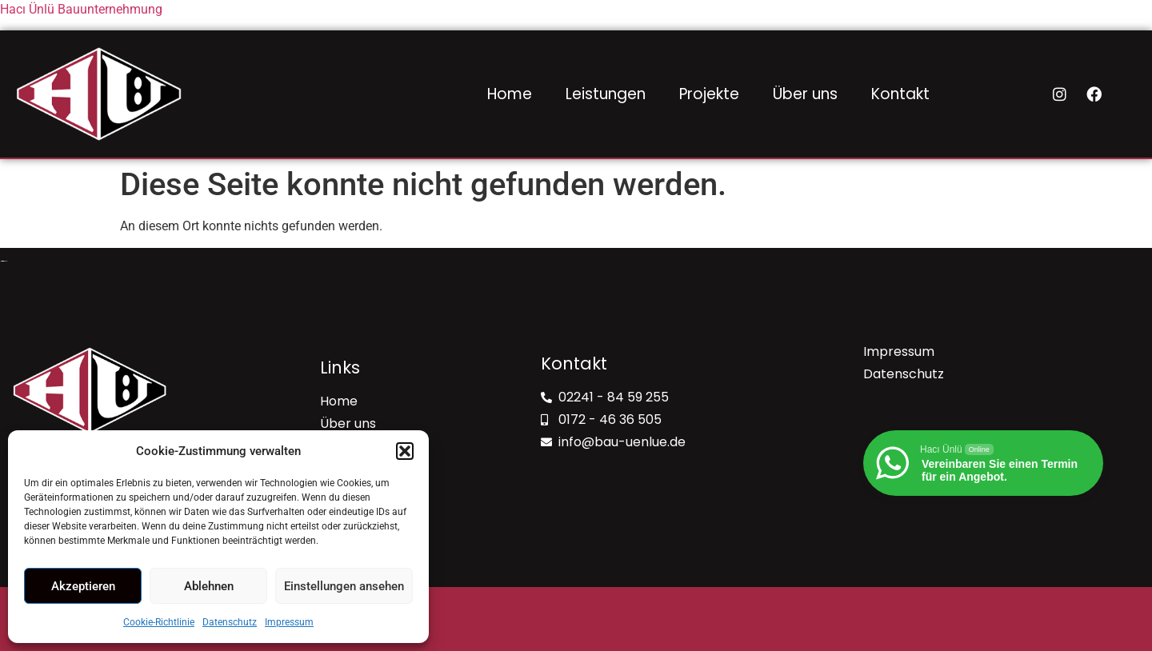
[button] (405, 451)
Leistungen (606, 94)
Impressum (289, 622)
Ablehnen (209, 586)
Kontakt (900, 94)
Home (509, 94)
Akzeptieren (83, 586)
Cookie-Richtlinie (158, 622)
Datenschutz (229, 622)
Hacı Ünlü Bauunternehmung (81, 9)
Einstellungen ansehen (344, 586)
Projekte (709, 94)
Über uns (805, 94)
